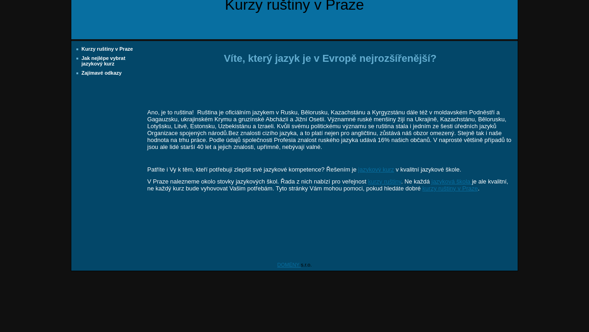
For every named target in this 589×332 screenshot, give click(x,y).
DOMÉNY (289, 264)
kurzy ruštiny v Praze (450, 188)
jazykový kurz (376, 169)
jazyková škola (452, 181)
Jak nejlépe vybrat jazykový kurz (103, 60)
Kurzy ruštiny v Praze (107, 49)
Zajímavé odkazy (101, 73)
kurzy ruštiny (384, 181)
